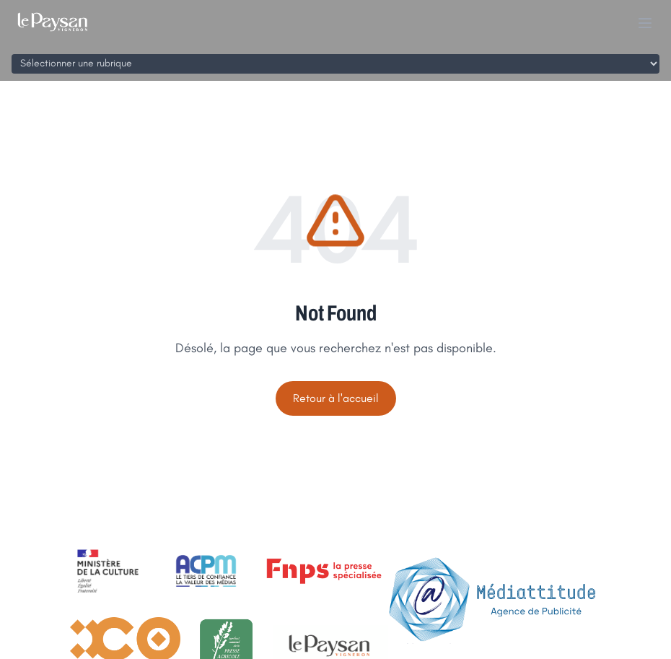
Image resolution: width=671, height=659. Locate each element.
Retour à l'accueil (336, 398)
